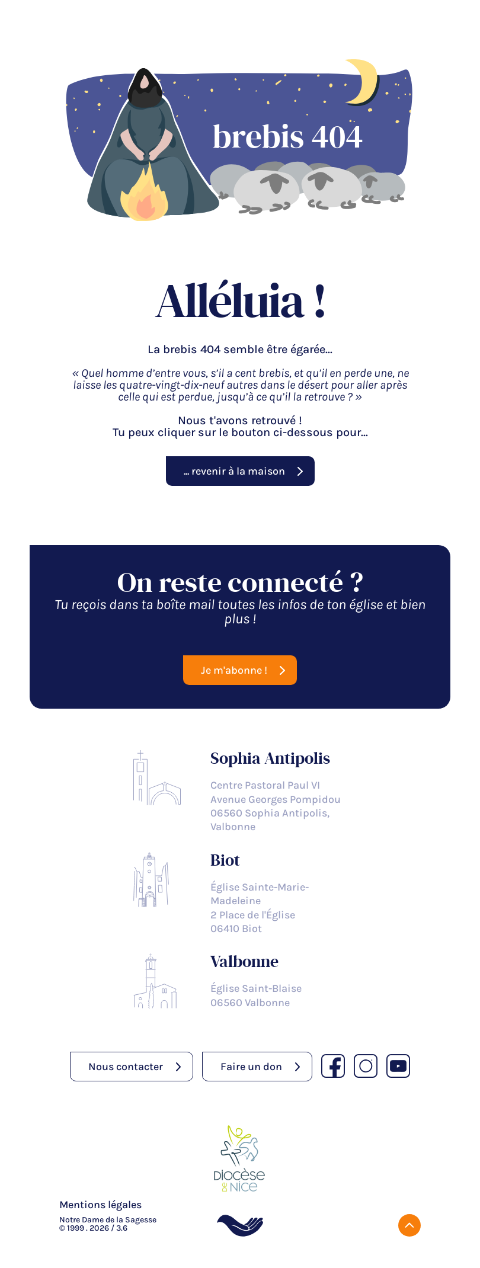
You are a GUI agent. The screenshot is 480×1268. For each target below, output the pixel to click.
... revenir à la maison (234, 471)
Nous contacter (125, 1066)
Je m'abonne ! (234, 670)
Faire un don (251, 1066)
